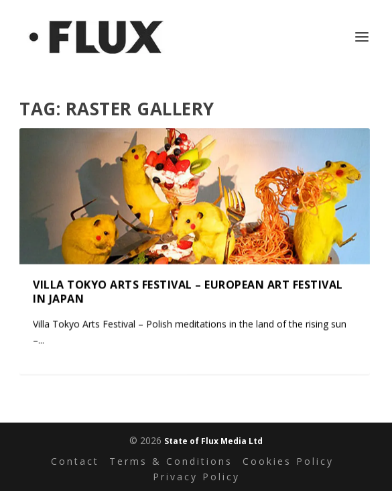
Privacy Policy (196, 476)
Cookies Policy (288, 461)
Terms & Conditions (171, 461)
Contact (75, 461)
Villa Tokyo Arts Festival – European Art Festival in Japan (188, 291)
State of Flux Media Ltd (213, 441)
